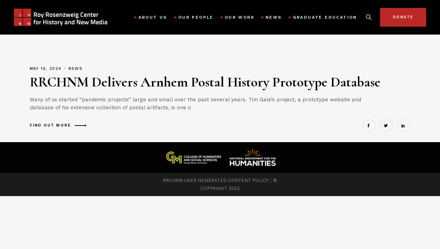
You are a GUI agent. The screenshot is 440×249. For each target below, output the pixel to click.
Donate (403, 17)
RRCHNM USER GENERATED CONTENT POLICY (216, 180)
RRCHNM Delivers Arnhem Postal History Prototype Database (205, 82)
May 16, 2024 (46, 68)
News (76, 68)
